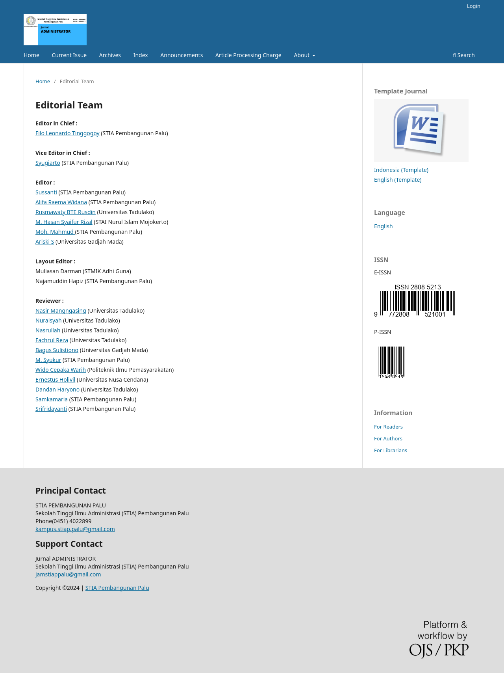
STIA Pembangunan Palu (117, 587)
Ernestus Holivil (55, 379)
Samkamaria (51, 399)
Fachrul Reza (51, 340)
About (302, 55)
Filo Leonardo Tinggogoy (67, 133)
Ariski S (44, 241)
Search (464, 55)
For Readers (388, 426)
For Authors (388, 438)
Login (473, 5)
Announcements (181, 55)
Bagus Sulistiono (56, 350)
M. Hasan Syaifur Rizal (64, 222)
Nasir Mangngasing (60, 310)
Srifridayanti (51, 408)
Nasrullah (47, 330)
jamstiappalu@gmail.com (68, 574)
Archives (110, 55)
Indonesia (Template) (401, 169)
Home (31, 55)
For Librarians (390, 450)
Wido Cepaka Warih (60, 369)
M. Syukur (48, 360)
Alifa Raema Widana (61, 202)
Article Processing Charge (248, 55)
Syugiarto (47, 162)
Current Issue (69, 55)
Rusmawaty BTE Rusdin (65, 212)
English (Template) (397, 179)
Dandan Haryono (57, 389)
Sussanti (46, 192)
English (383, 226)
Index (140, 55)
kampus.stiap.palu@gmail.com (75, 529)
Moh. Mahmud (55, 231)
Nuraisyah (48, 320)
